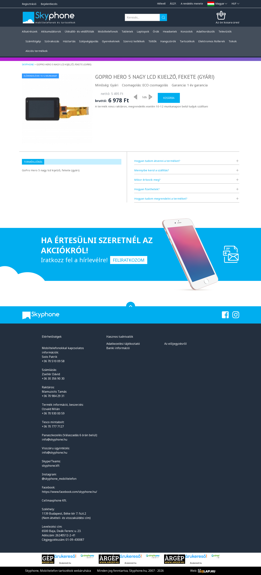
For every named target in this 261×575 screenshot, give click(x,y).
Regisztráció (29, 4)
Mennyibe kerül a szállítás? (151, 170)
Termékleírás (33, 161)
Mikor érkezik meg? (147, 179)
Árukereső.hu (65, 563)
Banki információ (118, 348)
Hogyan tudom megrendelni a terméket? (160, 198)
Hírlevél (161, 3)
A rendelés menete (192, 3)
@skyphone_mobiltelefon (59, 479)
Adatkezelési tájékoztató (123, 344)
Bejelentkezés (49, 4)
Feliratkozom (129, 260)
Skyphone (28, 64)
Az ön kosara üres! (227, 22)
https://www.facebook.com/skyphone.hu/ (69, 492)
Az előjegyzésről (175, 344)
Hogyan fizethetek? (147, 189)
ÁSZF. (173, 3)
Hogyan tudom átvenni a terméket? (157, 161)
